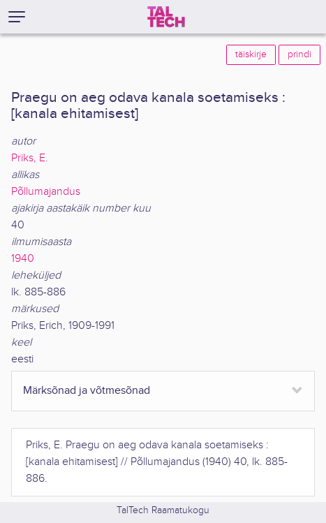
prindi (299, 54)
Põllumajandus (45, 191)
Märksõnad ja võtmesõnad (86, 390)
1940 (22, 258)
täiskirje (251, 54)
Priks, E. (29, 158)
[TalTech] (166, 17)
